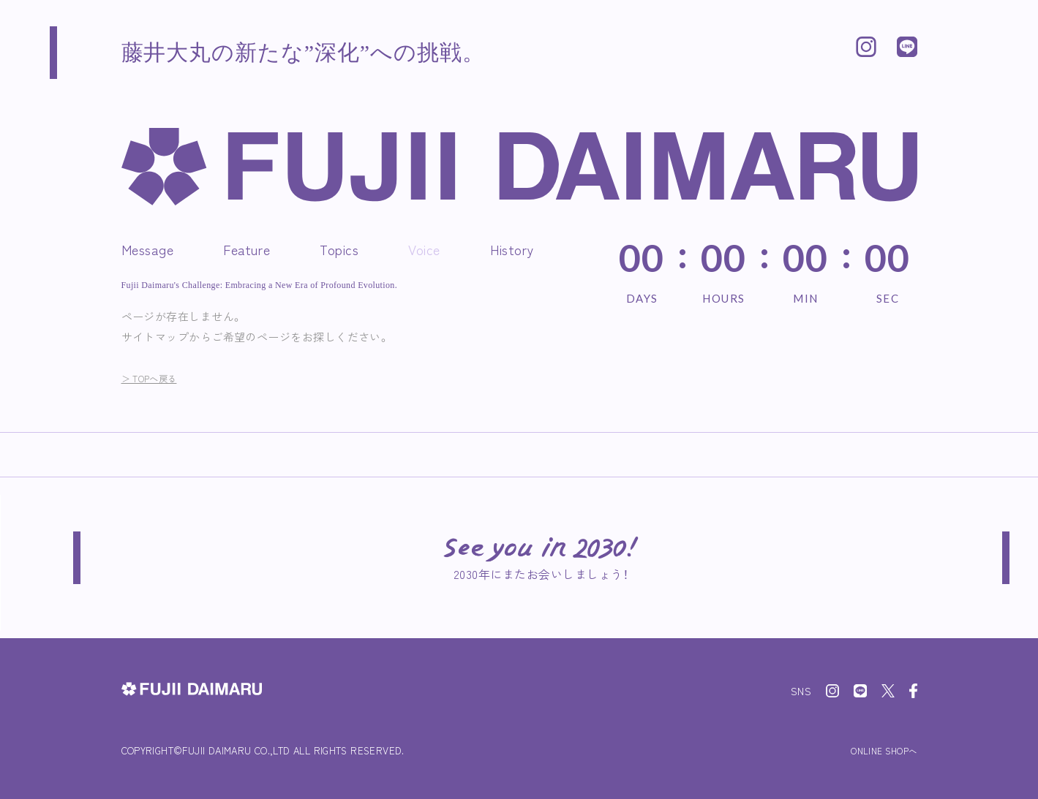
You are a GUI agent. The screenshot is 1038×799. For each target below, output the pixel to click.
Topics (339, 249)
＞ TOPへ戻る (157, 377)
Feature (246, 249)
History (512, 249)
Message (147, 249)
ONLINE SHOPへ (877, 750)
